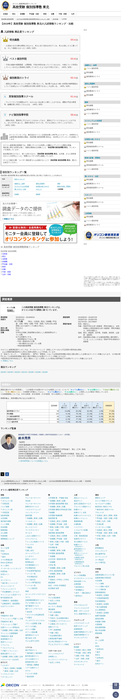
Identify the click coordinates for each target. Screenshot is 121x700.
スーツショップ (101, 557)
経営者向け (80, 587)
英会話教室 (52, 604)
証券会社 (5, 554)
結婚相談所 (78, 629)
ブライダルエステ (81, 605)
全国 (87, 659)
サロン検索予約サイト (82, 614)
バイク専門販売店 (34, 583)
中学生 (59, 580)
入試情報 (88, 213)
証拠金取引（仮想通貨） (11, 604)
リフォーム (5, 645)
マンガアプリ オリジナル (35, 620)
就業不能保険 (100, 616)
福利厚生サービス (32, 635)
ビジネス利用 (32, 674)
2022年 (17, 372)
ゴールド (16, 592)
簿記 (57, 615)
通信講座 (51, 609)
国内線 (29, 665)
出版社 (29, 618)
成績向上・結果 (19, 183)
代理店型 (5, 504)
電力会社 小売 (30, 638)
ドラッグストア (101, 551)
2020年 (31, 372)
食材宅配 (28, 515)
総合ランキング (19, 179)
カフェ (27, 597)
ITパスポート (62, 624)
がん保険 (4, 533)
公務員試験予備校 (55, 638)
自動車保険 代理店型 (103, 578)
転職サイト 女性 (80, 512)
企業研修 (77, 584)
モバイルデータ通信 (103, 504)
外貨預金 (4, 571)
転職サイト (78, 510)
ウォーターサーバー (33, 498)
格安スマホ (109, 510)
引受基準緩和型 (103, 598)
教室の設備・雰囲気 (64, 186)
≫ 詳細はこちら (7, 361)
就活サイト (78, 501)
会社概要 (24, 685)
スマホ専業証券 (7, 560)
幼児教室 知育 (53, 588)
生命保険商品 (100, 601)
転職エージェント (81, 518)
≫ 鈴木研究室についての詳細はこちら (33, 461)
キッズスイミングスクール (57, 659)
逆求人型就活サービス (82, 504)
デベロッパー (7, 677)
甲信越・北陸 (7, 264)
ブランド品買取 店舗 (33, 623)
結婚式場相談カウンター (83, 632)
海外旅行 (39, 653)
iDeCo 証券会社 (7, 563)
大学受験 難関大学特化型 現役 (60, 510)
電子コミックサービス (33, 609)
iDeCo (97, 655)
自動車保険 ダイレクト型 (105, 575)
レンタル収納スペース (35, 542)
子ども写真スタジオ (33, 603)
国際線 (36, 665)
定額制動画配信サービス (34, 600)
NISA (3, 551)
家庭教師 (51, 583)
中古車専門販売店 (34, 571)
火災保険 (4, 518)
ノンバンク (13, 583)
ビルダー (5, 665)
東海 (4, 267)
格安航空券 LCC (31, 662)
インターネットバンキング (11, 568)
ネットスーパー (31, 527)
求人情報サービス (81, 542)
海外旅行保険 (6, 521)
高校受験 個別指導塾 (56, 533)
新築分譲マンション (8, 654)
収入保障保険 (102, 607)
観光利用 (30, 677)
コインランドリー (32, 512)
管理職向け (80, 590)
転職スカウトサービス (82, 515)
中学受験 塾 (52, 547)
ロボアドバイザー (7, 606)
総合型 (29, 612)
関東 (89, 650)
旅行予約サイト (31, 650)
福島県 (38, 194)
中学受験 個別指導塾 (56, 553)
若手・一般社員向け (83, 593)
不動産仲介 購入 (7, 622)
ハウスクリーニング (33, 510)
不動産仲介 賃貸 (7, 636)
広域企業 (100, 524)
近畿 (4, 269)
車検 (27, 591)
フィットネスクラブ (56, 654)
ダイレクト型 (7, 501)
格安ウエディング (81, 626)
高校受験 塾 (52, 518)
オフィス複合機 (31, 632)
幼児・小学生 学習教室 (57, 585)
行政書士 (53, 621)
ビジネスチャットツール (83, 578)
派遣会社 (77, 533)
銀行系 (4, 583)
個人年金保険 (100, 630)
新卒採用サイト (80, 550)
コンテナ (30, 544)
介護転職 (77, 524)
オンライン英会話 (55, 606)
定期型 (106, 595)
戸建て (15, 619)
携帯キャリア (100, 498)
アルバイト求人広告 (81, 566)
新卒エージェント (81, 554)
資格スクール (53, 627)
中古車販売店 (30, 568)
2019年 (38, 372)
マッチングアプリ (81, 638)
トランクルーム (31, 539)
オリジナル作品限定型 (35, 615)
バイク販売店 (30, 580)
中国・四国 (6, 272)
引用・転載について (73, 685)
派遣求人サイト (80, 539)
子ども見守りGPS (32, 641)
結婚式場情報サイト (81, 635)
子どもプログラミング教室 (58, 644)
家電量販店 (99, 548)
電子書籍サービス (32, 606)
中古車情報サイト (32, 565)
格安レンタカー (31, 559)
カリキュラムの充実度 (21, 186)
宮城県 (16, 194)
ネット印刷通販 (80, 575)
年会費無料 (6, 592)
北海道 (4, 254)
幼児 (51, 601)
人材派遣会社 (79, 562)
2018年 (45, 372)
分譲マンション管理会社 (10, 627)
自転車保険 (5, 515)
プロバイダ (99, 512)
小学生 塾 (52, 565)
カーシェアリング (32, 553)
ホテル (27, 671)
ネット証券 (5, 548)
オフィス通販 (30, 629)
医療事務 (57, 612)
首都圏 (4, 261)
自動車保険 (5, 498)
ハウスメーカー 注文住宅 (10, 659)
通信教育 (51, 577)
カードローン (6, 580)
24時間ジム (52, 657)
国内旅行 (30, 653)
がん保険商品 (100, 610)
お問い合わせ (60, 685)
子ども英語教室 (54, 598)
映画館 (76, 647)
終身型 (99, 595)
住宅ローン (5, 574)
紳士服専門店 (100, 554)
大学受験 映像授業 (55, 515)
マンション (6, 619)
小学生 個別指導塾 (55, 571)
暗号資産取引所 (7, 598)
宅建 (51, 615)
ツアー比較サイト (32, 668)
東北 (4, 256)
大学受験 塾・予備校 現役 (58, 498)
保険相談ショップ (7, 539)
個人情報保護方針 (48, 685)
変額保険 (98, 633)
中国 (115, 518)
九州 (21, 630)
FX (2, 577)
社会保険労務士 (63, 618)
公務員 (52, 624)
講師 (58, 183)
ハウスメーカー (8, 674)
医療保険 (4, 530)
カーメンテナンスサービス (35, 594)
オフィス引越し (31, 626)
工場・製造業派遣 (81, 536)
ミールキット (30, 521)
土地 (21, 619)
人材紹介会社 (79, 558)
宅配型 (29, 547)
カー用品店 (99, 560)
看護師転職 (78, 521)
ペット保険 (5, 524)
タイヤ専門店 (100, 563)
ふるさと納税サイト (33, 536)
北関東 (4, 259)
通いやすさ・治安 (20, 189)
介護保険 (98, 624)
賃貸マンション (7, 642)
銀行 (4, 557)
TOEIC (52, 618)
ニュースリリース (35, 685)
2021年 (24, 372)
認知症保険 (99, 619)
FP (51, 612)
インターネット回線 (103, 527)
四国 (98, 521)
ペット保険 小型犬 (102, 586)
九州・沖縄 (6, 274)
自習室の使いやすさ (42, 186)
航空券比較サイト (32, 656)
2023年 (10, 372)
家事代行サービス (32, 507)
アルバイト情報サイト (82, 507)
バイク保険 (5, 507)
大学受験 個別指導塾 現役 (58, 504)
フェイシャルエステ (81, 608)
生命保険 (4, 527)
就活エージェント (81, 498)
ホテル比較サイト (32, 659)
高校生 (52, 580)
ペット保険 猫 (100, 589)
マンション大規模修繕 (9, 633)
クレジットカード (7, 586)
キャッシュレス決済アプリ (11, 595)
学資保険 (4, 536)
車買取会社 (29, 562)
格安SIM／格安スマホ (103, 507)
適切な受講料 (40, 183)
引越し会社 (29, 550)
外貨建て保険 (100, 622)
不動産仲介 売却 (7, 616)
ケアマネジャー (65, 621)
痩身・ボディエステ (81, 611)
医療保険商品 (100, 592)
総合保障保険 (100, 627)
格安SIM (100, 510)
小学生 (66, 580)
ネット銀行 (5, 565)
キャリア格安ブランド (103, 501)
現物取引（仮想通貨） (10, 601)
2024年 (3, 372)
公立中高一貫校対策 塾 (57, 559)
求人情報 (85, 685)
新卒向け (79, 596)
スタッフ (39, 189)
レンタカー (29, 556)
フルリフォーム (8, 648)
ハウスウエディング (81, 623)
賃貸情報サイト (7, 639)
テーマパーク (79, 665)
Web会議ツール (80, 581)
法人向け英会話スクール (57, 641)
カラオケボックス (81, 662)
